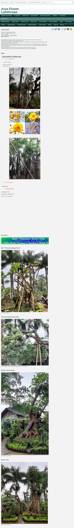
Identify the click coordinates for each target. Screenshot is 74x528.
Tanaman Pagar (22, 24)
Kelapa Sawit (34, 15)
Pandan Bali (4, 18)
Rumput (3, 24)
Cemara (56, 24)
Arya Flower (4, 2)
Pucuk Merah (68, 21)
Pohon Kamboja (32, 24)
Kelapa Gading (43, 21)
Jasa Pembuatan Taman (34, 2)
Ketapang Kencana (45, 15)
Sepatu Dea (34, 21)
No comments (11, 58)
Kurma (61, 21)
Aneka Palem (42, 24)
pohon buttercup (10, 182)
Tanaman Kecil (11, 24)
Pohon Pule (25, 15)
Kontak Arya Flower (21, 2)
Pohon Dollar (24, 21)
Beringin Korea (5, 21)
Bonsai (62, 24)
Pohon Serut (15, 21)
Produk (12, 2)
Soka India (62, 15)
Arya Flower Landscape (10, 10)
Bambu (49, 24)
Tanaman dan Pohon (6, 15)
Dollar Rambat (53, 21)
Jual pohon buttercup (11, 57)
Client (43, 2)
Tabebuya (55, 15)
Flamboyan (17, 15)
